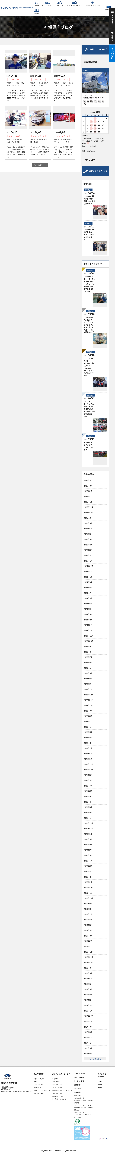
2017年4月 (88, 1053)
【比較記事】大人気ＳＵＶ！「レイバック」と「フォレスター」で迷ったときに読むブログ (89, 324)
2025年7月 (88, 528)
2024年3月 (88, 614)
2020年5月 (88, 860)
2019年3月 (88, 935)
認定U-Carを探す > (39, 1093)
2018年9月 (88, 967)
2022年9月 (88, 710)
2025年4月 (88, 544)
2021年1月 (88, 817)
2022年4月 (88, 737)
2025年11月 (89, 507)
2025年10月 (89, 512)
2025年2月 (88, 555)
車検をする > (55, 1079)
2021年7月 (88, 785)
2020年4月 (88, 866)
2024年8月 (88, 587)
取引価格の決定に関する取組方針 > (84, 1108)
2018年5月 (88, 989)
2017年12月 (89, 1016)
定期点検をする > (57, 1082)
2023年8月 (88, 651)
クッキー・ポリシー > (80, 1112)
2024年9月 (88, 582)
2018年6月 (88, 984)
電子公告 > (77, 1110)
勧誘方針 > (77, 1103)
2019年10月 (89, 898)
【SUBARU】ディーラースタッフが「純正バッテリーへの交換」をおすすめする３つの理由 (89, 284)
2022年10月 (89, 705)
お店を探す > (37, 1087)
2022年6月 (88, 726)
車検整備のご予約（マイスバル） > (62, 1090)
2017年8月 (88, 1032)
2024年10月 (89, 576)
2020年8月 (88, 844)
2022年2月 (88, 748)
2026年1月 (88, 496)
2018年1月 (88, 1010)
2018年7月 (88, 978)
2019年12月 (89, 887)
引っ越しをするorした (59, 1099)
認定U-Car (60, 4)
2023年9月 (88, 646)
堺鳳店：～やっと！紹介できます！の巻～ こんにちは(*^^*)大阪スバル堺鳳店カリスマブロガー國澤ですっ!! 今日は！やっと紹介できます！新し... (40, 92)
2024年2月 (88, 619)
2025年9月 (88, 518)
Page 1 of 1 (38, 165)
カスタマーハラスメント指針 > (82, 1105)
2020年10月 (89, 834)
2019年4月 (88, 930)
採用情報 (36, 11)
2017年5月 (88, 1048)
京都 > (100, 1081)
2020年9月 (88, 839)
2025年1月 (88, 560)
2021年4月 (88, 801)
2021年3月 (88, 807)
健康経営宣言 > (78, 1096)
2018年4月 (88, 994)
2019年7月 (88, 914)
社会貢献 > (77, 1088)
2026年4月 (88, 480)
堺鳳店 (85, 70)
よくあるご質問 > (79, 1081)
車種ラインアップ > (39, 1079)
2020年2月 (88, 876)
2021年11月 (89, 764)
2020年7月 (88, 850)
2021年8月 (88, 780)
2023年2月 (88, 684)
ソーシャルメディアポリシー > (82, 1115)
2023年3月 (88, 678)
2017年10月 (89, 1021)
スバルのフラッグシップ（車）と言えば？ (89, 446)
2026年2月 (88, 491)
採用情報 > (77, 1092)
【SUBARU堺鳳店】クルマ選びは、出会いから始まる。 (89, 234)
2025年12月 (89, 501)
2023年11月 (89, 635)
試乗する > (37, 1082)
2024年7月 (88, 593)
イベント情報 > (79, 1077)
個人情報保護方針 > (79, 1098)
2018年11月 (89, 957)
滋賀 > (100, 1085)
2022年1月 (88, 753)
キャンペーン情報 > (39, 1085)
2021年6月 (88, 791)
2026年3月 (88, 485)
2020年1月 (88, 882)
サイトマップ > (78, 1117)
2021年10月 (89, 769)
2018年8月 (88, 973)
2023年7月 (88, 657)
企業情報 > (77, 1085)
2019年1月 (88, 946)
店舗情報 (36, 4)
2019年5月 (88, 925)
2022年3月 (88, 742)
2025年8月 (88, 523)
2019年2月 (88, 941)
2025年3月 (88, 550)
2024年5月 (88, 603)
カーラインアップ (47, 4)
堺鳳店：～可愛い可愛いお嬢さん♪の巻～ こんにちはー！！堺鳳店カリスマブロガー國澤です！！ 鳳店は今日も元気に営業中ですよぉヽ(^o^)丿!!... (16, 92)
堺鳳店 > (88, 190)
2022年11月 (89, 700)
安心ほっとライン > (57, 1096)
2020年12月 (89, 823)
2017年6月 (88, 1042)
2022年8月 (88, 716)
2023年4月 (88, 673)
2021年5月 (88, 796)
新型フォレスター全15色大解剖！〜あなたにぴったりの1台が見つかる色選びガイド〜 (89, 409)
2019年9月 (88, 903)
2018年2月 (88, 1005)
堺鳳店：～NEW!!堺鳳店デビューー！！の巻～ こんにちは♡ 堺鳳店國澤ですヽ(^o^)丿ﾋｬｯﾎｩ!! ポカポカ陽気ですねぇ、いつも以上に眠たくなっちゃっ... (63, 148)
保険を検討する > (57, 1093)
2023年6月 (88, 662)
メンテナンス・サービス (74, 4)
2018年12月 (89, 951)
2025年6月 (88, 534)
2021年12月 (89, 759)
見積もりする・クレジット (42, 1090)
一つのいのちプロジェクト (92, 4)
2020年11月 (89, 828)
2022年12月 (89, 694)
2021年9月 (88, 775)
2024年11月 (89, 571)
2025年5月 (88, 539)
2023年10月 (89, 641)
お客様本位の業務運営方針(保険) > (83, 1100)
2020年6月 (88, 855)
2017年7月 (88, 1037)
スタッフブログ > (57, 1087)
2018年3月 (88, 1000)
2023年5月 (88, 668)
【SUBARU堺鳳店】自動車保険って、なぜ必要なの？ (89, 200)
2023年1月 (88, 689)
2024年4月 (88, 609)
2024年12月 (89, 566)
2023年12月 (89, 630)
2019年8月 (88, 909)
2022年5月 (88, 732)
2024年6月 (88, 598)
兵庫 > (100, 1088)
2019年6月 (88, 919)
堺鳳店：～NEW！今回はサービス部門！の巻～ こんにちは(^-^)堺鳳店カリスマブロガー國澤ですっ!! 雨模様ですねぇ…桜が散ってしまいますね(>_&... (63, 92)
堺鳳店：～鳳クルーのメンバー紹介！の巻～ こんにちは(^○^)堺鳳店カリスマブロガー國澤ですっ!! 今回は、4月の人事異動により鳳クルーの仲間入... (16, 148)
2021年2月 (88, 812)
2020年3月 (88, 871)
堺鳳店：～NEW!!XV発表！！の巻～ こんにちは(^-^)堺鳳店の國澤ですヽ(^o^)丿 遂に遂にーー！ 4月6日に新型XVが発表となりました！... (40, 147)
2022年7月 (88, 721)
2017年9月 (88, 1026)
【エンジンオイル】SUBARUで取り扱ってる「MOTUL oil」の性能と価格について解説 (89, 367)
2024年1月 (88, 625)
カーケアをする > (57, 1085)
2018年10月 (89, 962)
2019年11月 (89, 892)
